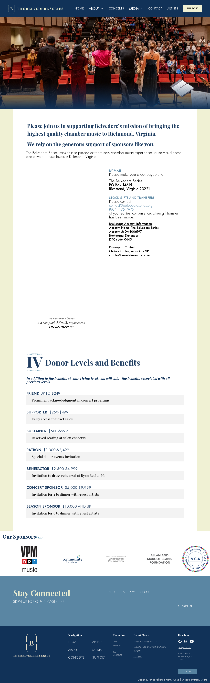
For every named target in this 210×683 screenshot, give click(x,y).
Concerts (116, 8)
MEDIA (97, 650)
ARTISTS (172, 8)
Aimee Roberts (156, 679)
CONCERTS (76, 657)
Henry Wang (200, 679)
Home (79, 8)
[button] (96, 8)
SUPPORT (193, 8)
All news (138, 656)
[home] (35, 8)
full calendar (117, 653)
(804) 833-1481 (184, 647)
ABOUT (73, 650)
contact (155, 8)
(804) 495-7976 (122, 209)
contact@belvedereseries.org (131, 205)
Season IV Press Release (145, 641)
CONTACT (187, 671)
